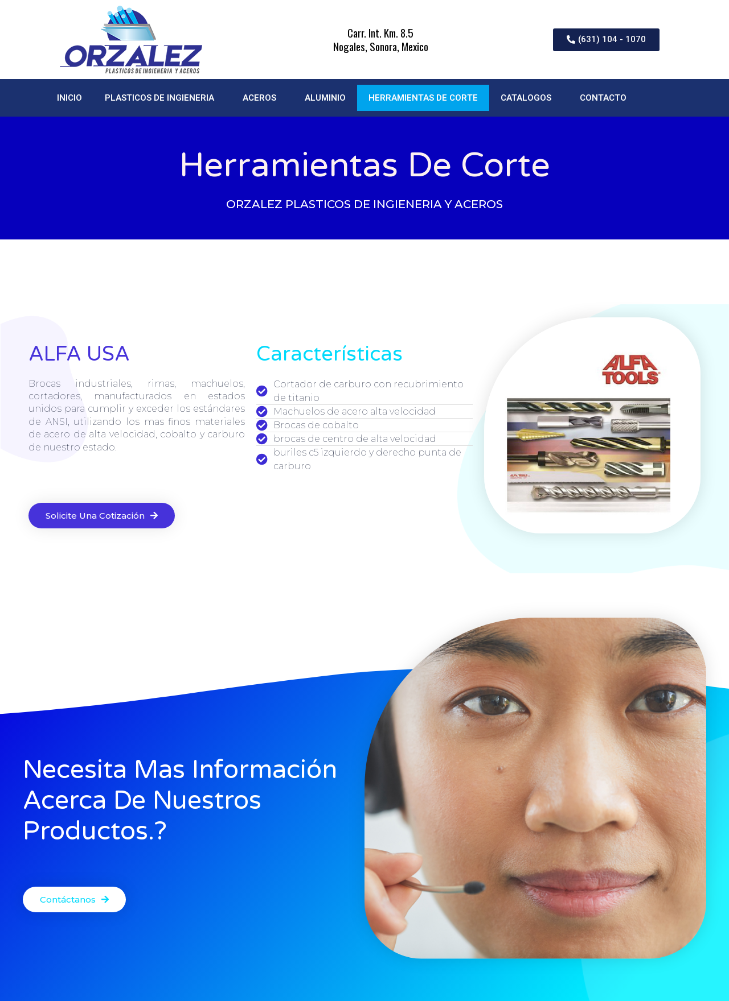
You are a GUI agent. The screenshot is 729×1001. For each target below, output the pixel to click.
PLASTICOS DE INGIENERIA (162, 98)
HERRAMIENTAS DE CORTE (423, 98)
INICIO (69, 98)
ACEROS (262, 98)
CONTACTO (603, 98)
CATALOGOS (529, 98)
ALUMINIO (325, 98)
